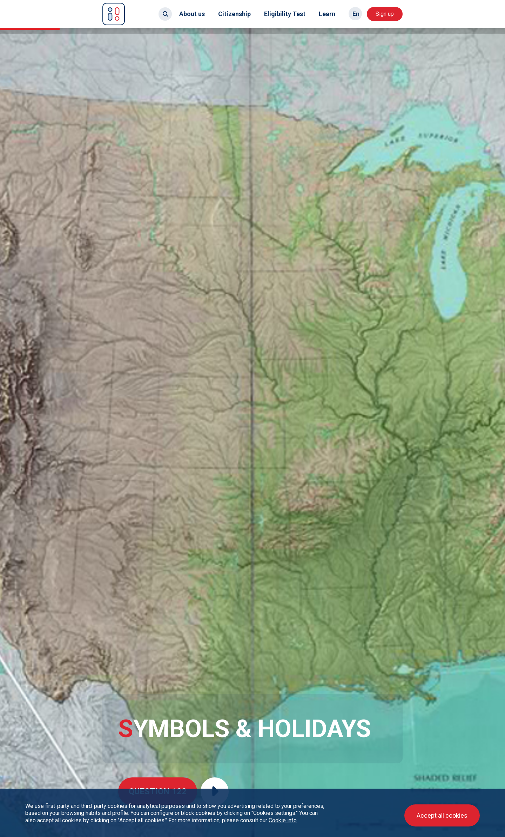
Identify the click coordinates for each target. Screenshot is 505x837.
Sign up (385, 14)
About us (192, 14)
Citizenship (234, 14)
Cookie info (283, 820)
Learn (327, 14)
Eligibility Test (284, 14)
